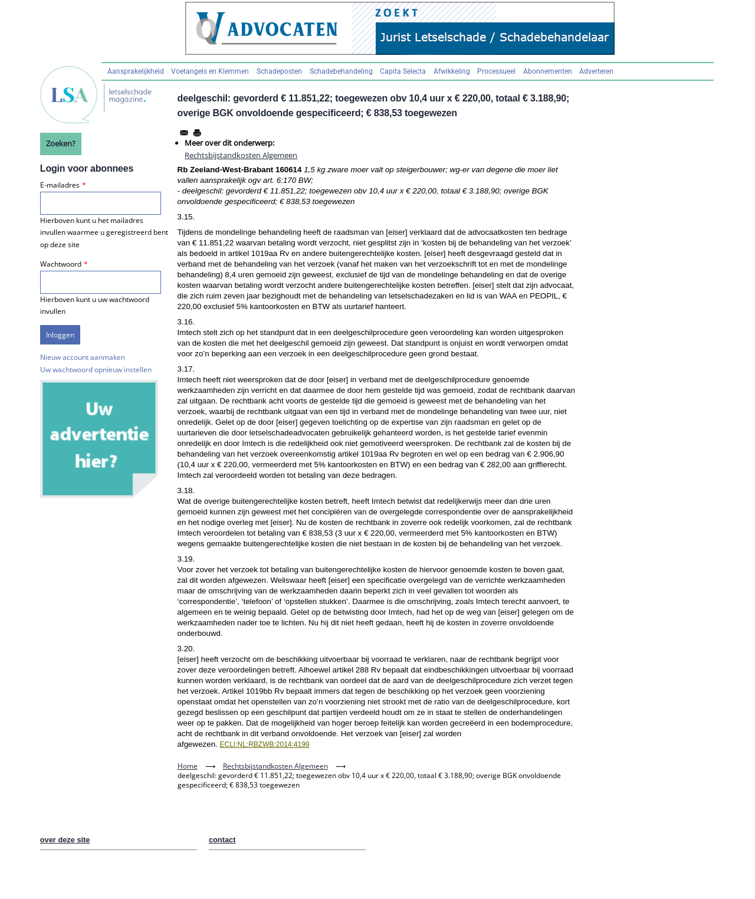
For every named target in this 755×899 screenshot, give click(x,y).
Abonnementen (547, 71)
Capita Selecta (403, 71)
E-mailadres (60, 185)
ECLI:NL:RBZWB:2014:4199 (264, 744)
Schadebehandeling (341, 71)
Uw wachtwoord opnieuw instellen (96, 370)
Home (188, 766)
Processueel (496, 71)
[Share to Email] (184, 133)
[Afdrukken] (197, 133)
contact (222, 839)
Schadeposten (279, 71)
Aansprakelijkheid (135, 71)
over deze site (65, 839)
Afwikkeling (452, 71)
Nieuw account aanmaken (82, 357)
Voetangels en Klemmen (210, 71)
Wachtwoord (60, 264)
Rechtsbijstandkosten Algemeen (241, 155)
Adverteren (596, 71)
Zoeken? (61, 143)
